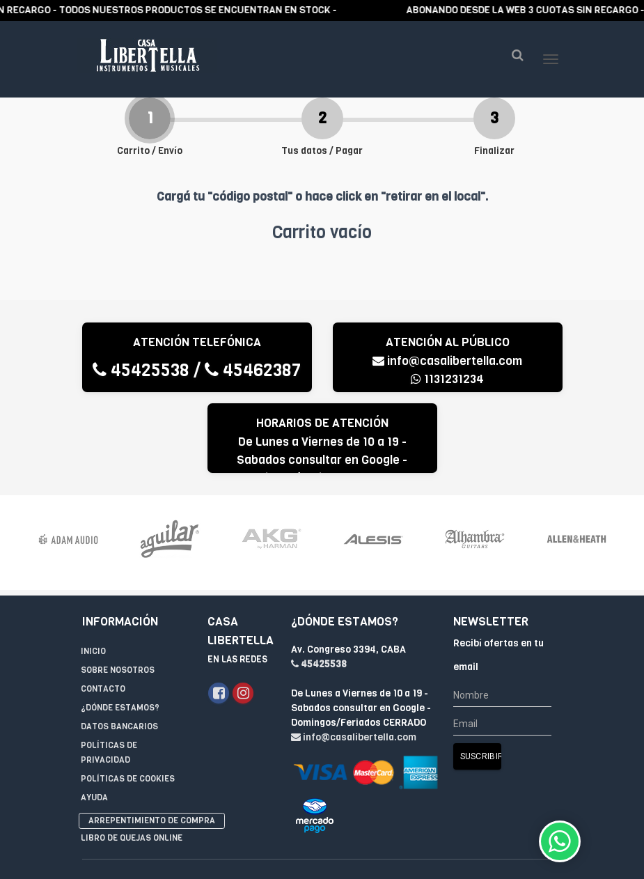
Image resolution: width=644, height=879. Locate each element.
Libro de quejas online (131, 771)
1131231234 (447, 407)
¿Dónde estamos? (120, 640)
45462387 (253, 398)
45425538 (141, 398)
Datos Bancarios (119, 659)
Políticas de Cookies (128, 711)
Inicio (93, 584)
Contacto (103, 622)
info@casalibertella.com (447, 389)
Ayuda (94, 730)
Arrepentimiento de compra (151, 753)
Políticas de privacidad (109, 686)
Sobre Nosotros (118, 603)
